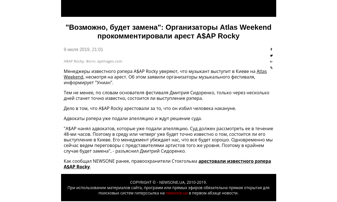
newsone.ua (177, 193)
